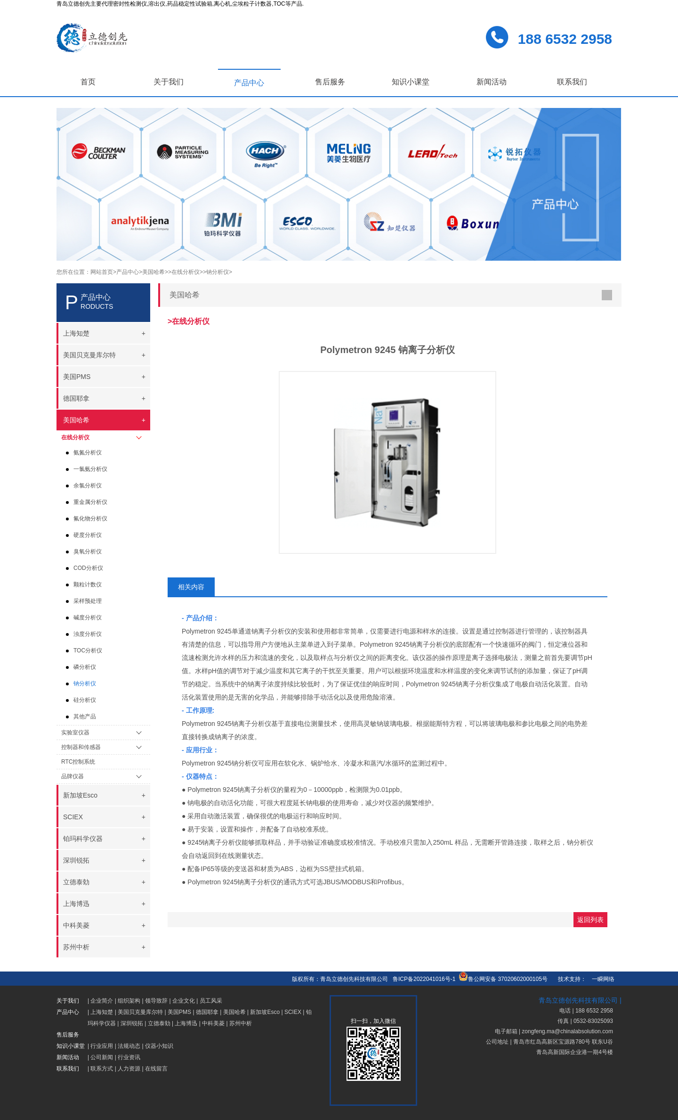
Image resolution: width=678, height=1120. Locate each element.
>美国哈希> (153, 272)
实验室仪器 (75, 732)
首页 (88, 82)
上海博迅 (186, 1023)
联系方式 (101, 1068)
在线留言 (156, 1068)
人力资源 (129, 1068)
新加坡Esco (265, 1012)
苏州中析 (240, 1023)
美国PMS (179, 1012)
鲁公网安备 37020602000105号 (503, 979)
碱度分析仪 (87, 617)
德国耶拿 (207, 1012)
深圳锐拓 (132, 1023)
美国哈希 (234, 1012)
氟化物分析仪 (90, 518)
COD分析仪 (88, 568)
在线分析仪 (75, 437)
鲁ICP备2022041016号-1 (424, 979)
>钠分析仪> (217, 272)
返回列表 (590, 919)
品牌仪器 (72, 776)
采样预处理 (87, 601)
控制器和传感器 (81, 747)
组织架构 (129, 1000)
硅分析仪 (84, 700)
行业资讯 (129, 1057)
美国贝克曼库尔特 (140, 1012)
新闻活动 (491, 82)
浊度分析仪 (87, 634)
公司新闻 (101, 1057)
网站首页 (101, 272)
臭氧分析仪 (87, 551)
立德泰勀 (159, 1023)
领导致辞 (156, 1000)
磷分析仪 (84, 667)
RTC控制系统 (78, 761)
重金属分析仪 (90, 502)
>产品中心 (126, 272)
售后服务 (330, 82)
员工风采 (211, 1000)
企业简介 (101, 1000)
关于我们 (168, 82)
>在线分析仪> (185, 272)
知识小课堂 (410, 82)
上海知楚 (101, 1012)
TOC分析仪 (87, 650)
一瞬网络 (600, 979)
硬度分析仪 (87, 535)
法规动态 (129, 1046)
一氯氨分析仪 (90, 469)
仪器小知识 (159, 1046)
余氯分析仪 (87, 485)
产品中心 (249, 83)
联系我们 (572, 82)
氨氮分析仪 (87, 452)
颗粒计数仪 (87, 584)
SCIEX (292, 1012)
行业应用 (101, 1046)
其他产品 (84, 716)
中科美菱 (213, 1023)
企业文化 (183, 1000)
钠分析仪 (84, 683)
